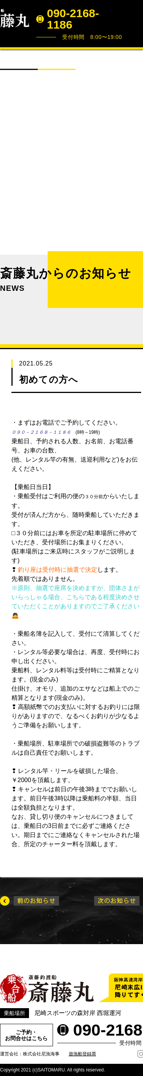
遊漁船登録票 (82, 1054)
